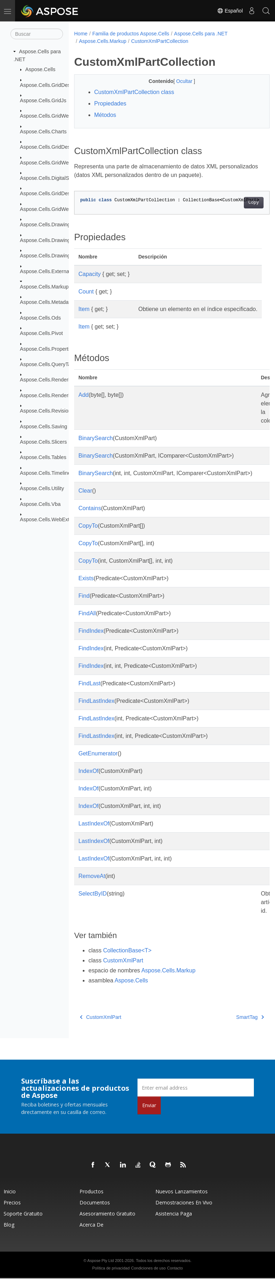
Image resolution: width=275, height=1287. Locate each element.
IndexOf (88, 779)
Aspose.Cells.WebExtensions (53, 519)
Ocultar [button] (178, 81)
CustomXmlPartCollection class (134, 92)
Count (86, 292)
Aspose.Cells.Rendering (47, 380)
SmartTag (236, 1026)
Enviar (149, 1113)
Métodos (105, 115)
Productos (91, 1200)
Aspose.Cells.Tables (43, 457)
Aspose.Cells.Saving (43, 426)
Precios (12, 1211)
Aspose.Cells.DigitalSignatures (55, 178)
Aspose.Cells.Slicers (43, 442)
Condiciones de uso (148, 1276)
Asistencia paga (173, 1222)
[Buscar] (36, 34)
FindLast (89, 692)
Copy (240, 202)
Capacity (89, 274)
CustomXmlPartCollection (159, 41)
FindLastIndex (96, 709)
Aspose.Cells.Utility (42, 488)
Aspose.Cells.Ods (40, 318)
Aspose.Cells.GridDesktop (50, 85)
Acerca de (91, 1233)
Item (84, 309)
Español (230, 11)
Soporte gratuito (23, 1222)
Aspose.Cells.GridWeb (46, 116)
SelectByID (92, 902)
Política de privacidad (111, 1276)
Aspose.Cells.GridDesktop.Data (56, 147)
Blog (9, 1233)
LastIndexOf (93, 832)
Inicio (10, 1200)
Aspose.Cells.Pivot (41, 333)
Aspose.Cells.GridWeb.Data (52, 162)
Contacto (175, 1276)
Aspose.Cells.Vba (40, 504)
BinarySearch (95, 447)
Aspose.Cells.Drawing (45, 224)
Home (80, 33)
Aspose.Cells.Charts (43, 131)
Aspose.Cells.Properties (47, 348)
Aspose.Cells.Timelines (46, 473)
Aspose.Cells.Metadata (46, 302)
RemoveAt (91, 885)
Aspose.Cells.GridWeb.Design (54, 209)
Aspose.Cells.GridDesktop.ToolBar (59, 193)
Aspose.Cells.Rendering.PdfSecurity (61, 395)
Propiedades (110, 103)
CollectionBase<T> (127, 959)
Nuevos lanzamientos (181, 1200)
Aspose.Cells (40, 69)
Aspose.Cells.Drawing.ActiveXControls (64, 240)
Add (83, 403)
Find (84, 604)
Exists (86, 587)
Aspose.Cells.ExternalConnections (59, 271)
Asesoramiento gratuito (107, 1222)
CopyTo (88, 534)
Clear (85, 499)
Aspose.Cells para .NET (200, 33)
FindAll (87, 622)
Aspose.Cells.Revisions (47, 411)
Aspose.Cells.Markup (44, 287)
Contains (89, 517)
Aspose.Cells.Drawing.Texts (52, 255)
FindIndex (90, 639)
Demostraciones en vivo (183, 1211)
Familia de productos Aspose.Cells (130, 33)
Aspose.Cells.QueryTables (50, 364)
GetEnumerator (97, 762)
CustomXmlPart (123, 969)
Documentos (94, 1211)
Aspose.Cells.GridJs (43, 100)
